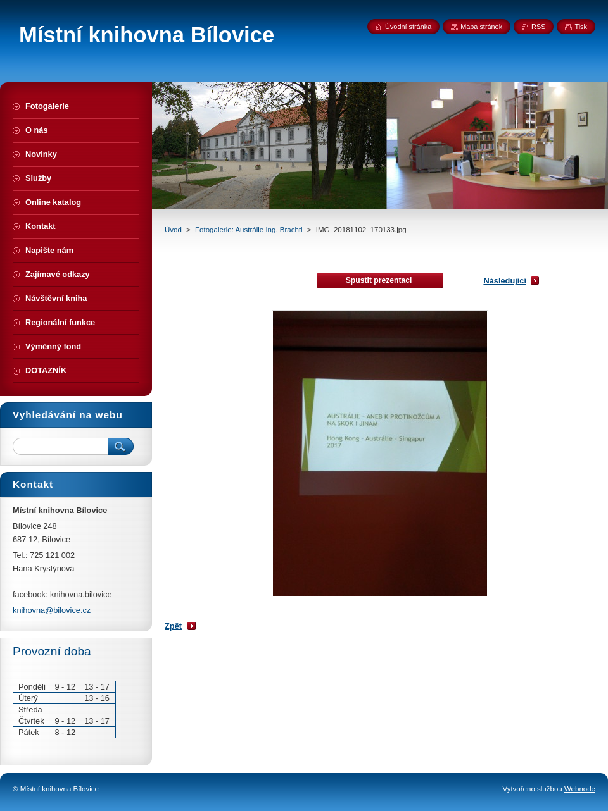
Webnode (579, 789)
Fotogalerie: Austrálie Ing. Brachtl (249, 229)
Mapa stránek (481, 26)
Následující (504, 280)
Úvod (173, 229)
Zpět (173, 626)
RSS (538, 26)
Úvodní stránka (408, 26)
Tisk (580, 26)
